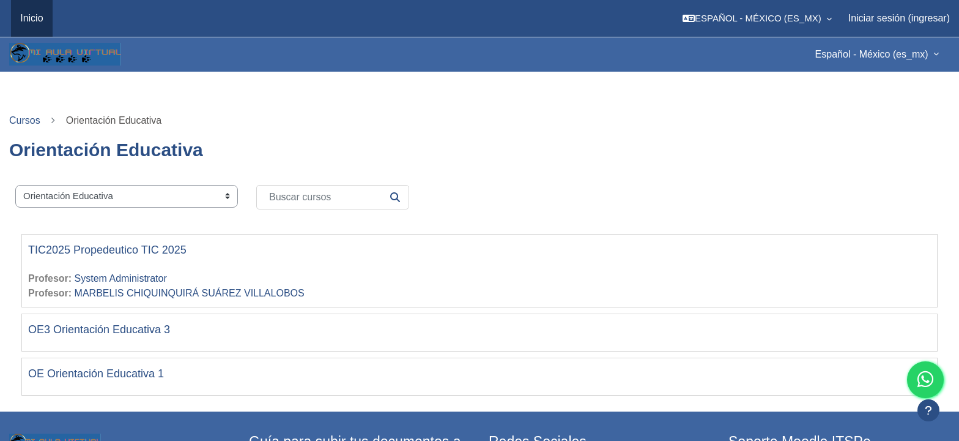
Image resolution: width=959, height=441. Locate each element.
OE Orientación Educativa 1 (96, 374)
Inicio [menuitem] (31, 18)
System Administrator (121, 278)
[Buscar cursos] (332, 197)
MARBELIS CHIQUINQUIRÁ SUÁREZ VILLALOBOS (190, 293)
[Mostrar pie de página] (928, 410)
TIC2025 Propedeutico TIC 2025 (107, 250)
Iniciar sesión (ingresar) (899, 18)
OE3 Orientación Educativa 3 (99, 329)
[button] (757, 18)
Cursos (24, 120)
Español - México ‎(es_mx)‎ (873, 54)
